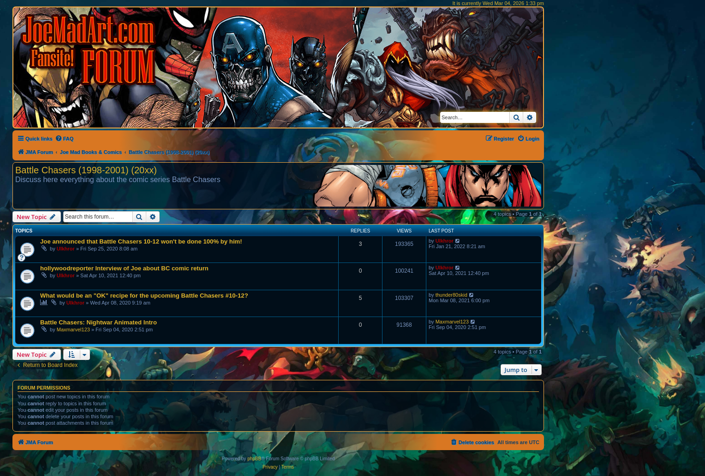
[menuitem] (64, 138)
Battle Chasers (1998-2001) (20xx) (86, 170)
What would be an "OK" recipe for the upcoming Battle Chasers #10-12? (144, 295)
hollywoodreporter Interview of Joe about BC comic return (124, 268)
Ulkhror (66, 248)
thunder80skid (451, 295)
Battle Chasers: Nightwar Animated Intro (98, 322)
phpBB (254, 458)
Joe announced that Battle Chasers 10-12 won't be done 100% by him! (141, 241)
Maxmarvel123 (73, 329)
